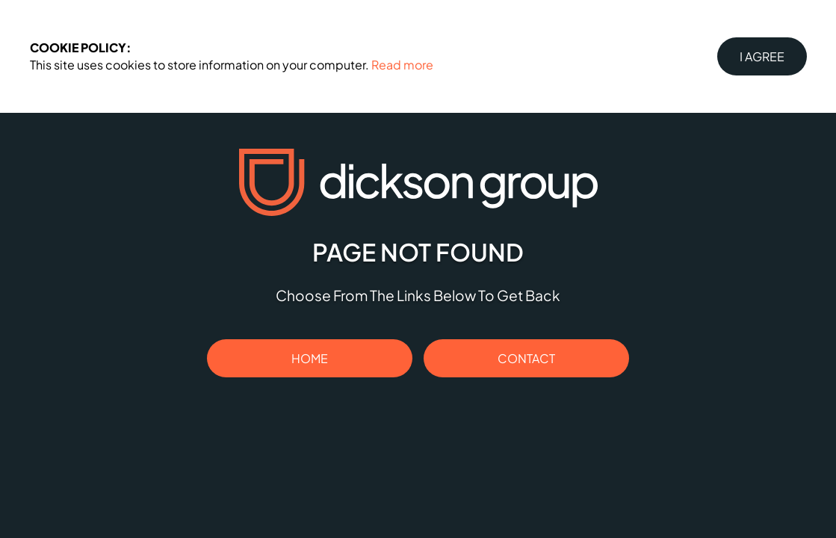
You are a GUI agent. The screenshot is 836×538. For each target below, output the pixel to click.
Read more (402, 64)
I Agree (762, 56)
